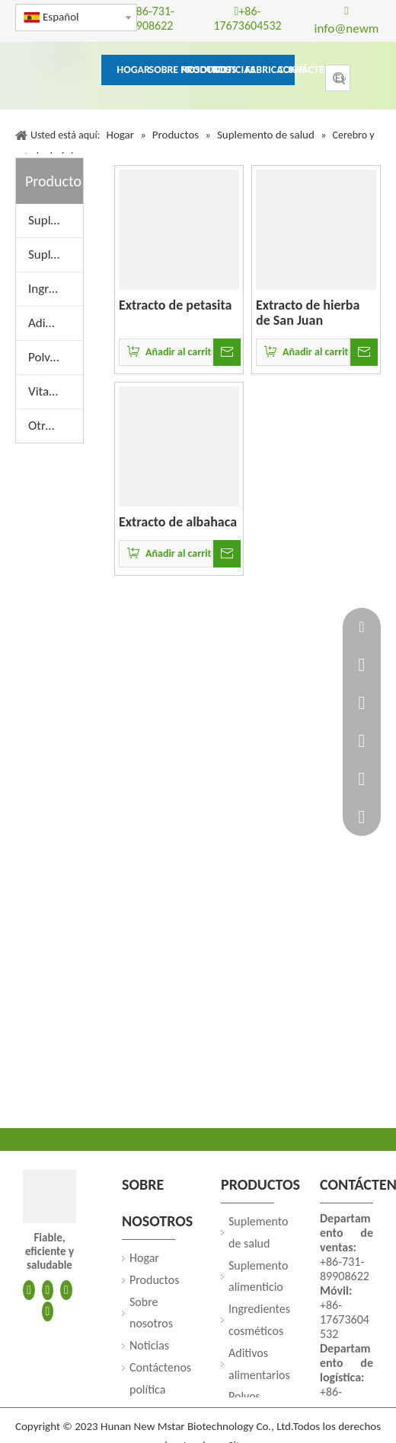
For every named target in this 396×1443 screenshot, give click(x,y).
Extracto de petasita (175, 305)
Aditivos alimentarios (55, 323)
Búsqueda (339, 78)
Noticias (149, 1345)
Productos (154, 1280)
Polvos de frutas (55, 357)
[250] (49, 1196)
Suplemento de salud (55, 220)
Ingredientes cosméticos (55, 289)
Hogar (144, 1258)
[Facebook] (29, 1289)
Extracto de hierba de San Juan (307, 312)
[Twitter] (66, 1289)
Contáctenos (160, 1367)
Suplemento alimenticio (55, 254)
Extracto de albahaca (178, 521)
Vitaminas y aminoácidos (55, 391)
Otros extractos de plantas (55, 426)
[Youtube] (48, 1310)
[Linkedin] (48, 1289)
